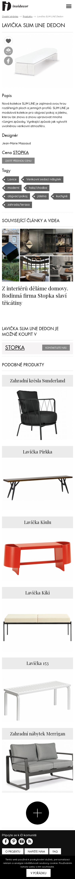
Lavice (12, 179)
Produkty (27, 16)
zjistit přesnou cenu (18, 160)
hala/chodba (38, 188)
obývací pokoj (18, 196)
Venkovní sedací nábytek (43, 179)
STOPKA (21, 152)
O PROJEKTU (12, 851)
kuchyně (62, 196)
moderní (13, 188)
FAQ (55, 851)
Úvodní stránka (10, 16)
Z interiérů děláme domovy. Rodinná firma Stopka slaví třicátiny (35, 295)
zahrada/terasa (19, 204)
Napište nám (36, 851)
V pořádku (38, 873)
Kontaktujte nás (56, 347)
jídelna (41, 196)
